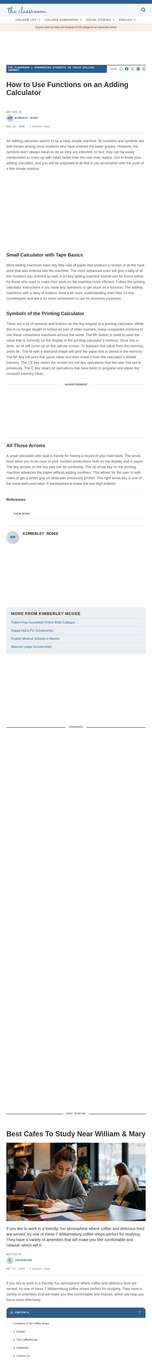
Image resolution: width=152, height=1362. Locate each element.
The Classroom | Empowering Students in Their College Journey (51, 69)
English (128, 19)
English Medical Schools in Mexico (35, 638)
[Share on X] (132, 69)
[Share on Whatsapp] (144, 69)
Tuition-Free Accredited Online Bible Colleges (43, 622)
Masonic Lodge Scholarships (31, 646)
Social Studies (101, 19)
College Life (28, 19)
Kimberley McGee (22, 118)
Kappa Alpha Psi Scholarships (32, 630)
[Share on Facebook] (126, 69)
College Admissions (64, 19)
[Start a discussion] (121, 69)
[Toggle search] (143, 9)
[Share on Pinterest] (138, 69)
